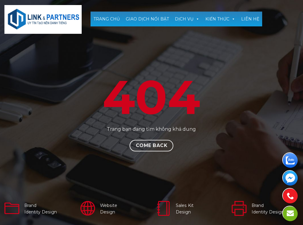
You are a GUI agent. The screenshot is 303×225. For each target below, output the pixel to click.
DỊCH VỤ (187, 19)
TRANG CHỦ (107, 19)
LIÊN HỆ (250, 19)
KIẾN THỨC (220, 19)
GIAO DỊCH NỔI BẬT (147, 19)
